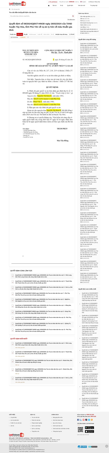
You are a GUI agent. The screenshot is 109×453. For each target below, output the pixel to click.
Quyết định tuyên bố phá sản (88, 29)
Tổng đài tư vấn (35, 431)
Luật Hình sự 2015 (40, 451)
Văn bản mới (81, 5)
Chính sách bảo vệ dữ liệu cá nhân (61, 428)
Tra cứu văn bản (35, 417)
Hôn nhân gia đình (20, 347)
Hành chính (83, 25)
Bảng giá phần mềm (57, 417)
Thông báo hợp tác (57, 431)
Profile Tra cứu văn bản (16, 423)
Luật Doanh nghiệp (23, 451)
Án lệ (61, 5)
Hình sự (82, 20)
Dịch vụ (77, 1)
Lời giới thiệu (14, 417)
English (83, 1)
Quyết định (70, 5)
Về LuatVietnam (52, 2)
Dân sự (17, 365)
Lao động (82, 27)
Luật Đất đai (32, 451)
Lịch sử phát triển (15, 420)
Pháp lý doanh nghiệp (37, 423)
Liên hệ (12, 425)
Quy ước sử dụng (57, 423)
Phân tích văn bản (36, 420)
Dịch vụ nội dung (36, 428)
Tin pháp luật (93, 5)
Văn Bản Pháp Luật (13, 451)
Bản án (55, 5)
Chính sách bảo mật (57, 425)
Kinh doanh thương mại (86, 23)
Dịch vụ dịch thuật (36, 425)
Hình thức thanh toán (58, 420)
